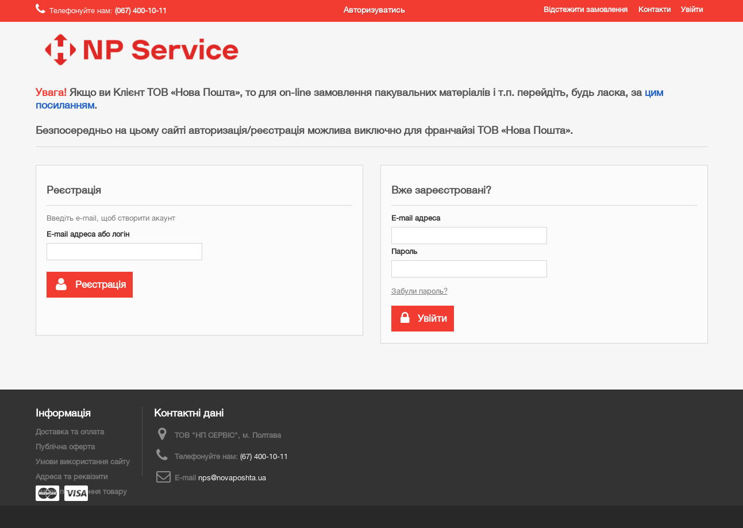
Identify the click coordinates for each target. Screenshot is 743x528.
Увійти (692, 9)
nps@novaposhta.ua (232, 477)
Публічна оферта (65, 446)
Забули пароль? (419, 291)
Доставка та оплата (70, 431)
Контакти (654, 9)
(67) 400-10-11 (264, 456)
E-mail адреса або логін (88, 234)
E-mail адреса (415, 218)
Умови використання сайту (83, 461)
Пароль (404, 251)
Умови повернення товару (81, 491)
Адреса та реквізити (71, 476)
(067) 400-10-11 (141, 10)
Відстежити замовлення (585, 9)
